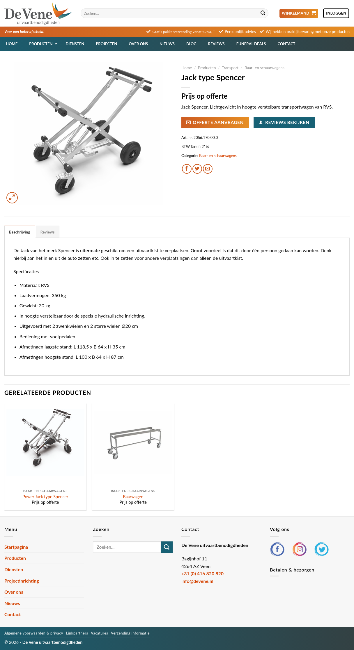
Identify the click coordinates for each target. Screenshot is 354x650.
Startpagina (16, 547)
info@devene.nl (197, 581)
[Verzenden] (263, 13)
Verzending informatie (130, 633)
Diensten (13, 569)
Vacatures (99, 633)
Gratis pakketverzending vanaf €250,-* (184, 31)
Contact (12, 614)
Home (186, 67)
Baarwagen (133, 496)
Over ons (13, 592)
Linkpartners (77, 633)
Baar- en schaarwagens (264, 67)
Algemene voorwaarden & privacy (33, 633)
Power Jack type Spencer (45, 496)
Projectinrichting (21, 580)
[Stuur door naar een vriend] (208, 169)
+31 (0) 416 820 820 (202, 573)
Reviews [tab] (47, 232)
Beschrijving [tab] (19, 232)
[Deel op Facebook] (187, 169)
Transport (230, 67)
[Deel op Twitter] (197, 169)
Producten (207, 67)
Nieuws (12, 603)
